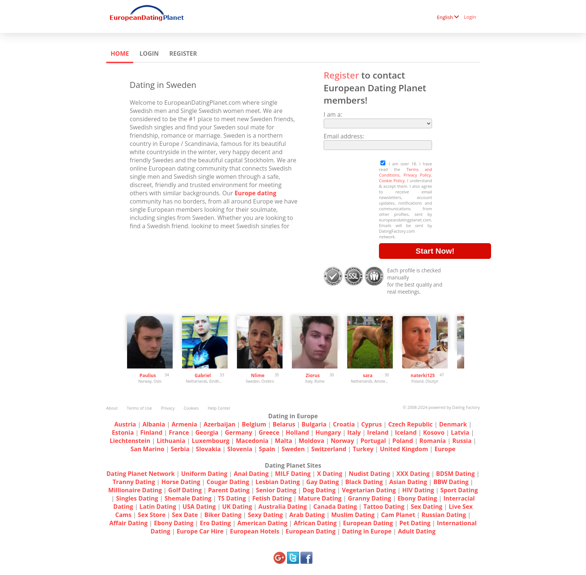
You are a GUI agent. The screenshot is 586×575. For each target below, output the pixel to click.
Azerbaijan (219, 424)
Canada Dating (335, 506)
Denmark (453, 424)
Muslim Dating (352, 515)
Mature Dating (320, 498)
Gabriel (203, 375)
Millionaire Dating (135, 490)
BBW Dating (451, 482)
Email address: (344, 136)
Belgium (254, 424)
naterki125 (423, 375)
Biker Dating (222, 515)
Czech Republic (410, 424)
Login (470, 16)
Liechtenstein (130, 441)
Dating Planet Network (141, 474)
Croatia (344, 424)
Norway (342, 441)
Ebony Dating (417, 498)
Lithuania (171, 441)
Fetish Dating (272, 498)
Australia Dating (282, 506)
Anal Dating (251, 474)
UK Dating (237, 506)
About (112, 408)
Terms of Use (139, 408)
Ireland (377, 432)
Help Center (219, 408)
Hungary (328, 432)
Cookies (190, 408)
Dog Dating (319, 490)
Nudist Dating (369, 474)
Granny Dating (369, 498)
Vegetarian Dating (369, 490)
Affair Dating (129, 523)
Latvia (460, 432)
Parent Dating (229, 490)
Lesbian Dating (278, 482)
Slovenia (239, 449)
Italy (354, 432)
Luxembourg (210, 441)
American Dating (262, 523)
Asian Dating (408, 482)
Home (120, 53)
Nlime (258, 375)
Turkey (363, 449)
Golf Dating (185, 490)
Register (183, 53)
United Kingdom (404, 449)
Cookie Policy (391, 180)
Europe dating (256, 193)
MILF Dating (293, 474)
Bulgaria (314, 424)
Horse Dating (180, 482)
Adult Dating (417, 531)
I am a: (333, 114)
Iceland (406, 432)
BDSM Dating (456, 474)
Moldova (311, 441)
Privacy (168, 408)
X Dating (329, 474)
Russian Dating (444, 515)
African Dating (315, 523)
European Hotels (254, 531)
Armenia (184, 424)
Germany (238, 432)
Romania (432, 441)
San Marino (147, 449)
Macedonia (252, 441)
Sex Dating (426, 506)
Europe (445, 449)
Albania (153, 424)
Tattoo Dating (383, 506)
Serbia (180, 449)
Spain (267, 449)
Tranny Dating (133, 482)
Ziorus (313, 375)
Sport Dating (459, 490)
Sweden (293, 449)
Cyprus (371, 424)
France (179, 432)
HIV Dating (418, 490)
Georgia (207, 432)
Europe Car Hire (200, 531)
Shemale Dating (188, 498)
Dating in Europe (367, 531)
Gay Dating (322, 482)
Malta (283, 441)
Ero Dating (215, 523)
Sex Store (152, 515)
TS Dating (232, 498)
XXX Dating (413, 474)
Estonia (123, 432)
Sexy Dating (265, 515)
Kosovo (433, 432)
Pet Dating (415, 523)
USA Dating (199, 506)
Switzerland (328, 449)
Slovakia (208, 449)
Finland (151, 432)
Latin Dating (157, 506)
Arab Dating (307, 515)
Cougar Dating (228, 482)
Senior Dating (276, 490)
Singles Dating (137, 498)
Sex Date (185, 515)
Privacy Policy (417, 175)
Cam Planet (398, 515)
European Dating (368, 523)
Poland (402, 441)
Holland (297, 432)
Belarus (283, 424)
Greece (269, 432)
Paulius (147, 375)
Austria (125, 424)
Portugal (373, 441)
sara (368, 375)
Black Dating (364, 482)
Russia (462, 441)
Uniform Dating (204, 474)
